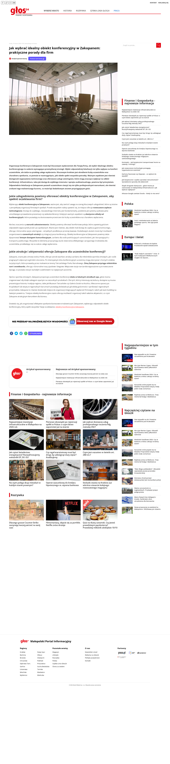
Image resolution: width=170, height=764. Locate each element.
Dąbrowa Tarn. (25, 664)
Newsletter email (91, 652)
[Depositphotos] (141, 653)
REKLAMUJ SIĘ (163, 3)
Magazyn (55, 652)
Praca (116, 10)
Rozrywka (81, 10)
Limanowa (23, 669)
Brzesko (23, 658)
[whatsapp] (26, 333)
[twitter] (16, 333)
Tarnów (40, 669)
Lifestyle (55, 655)
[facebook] (11, 333)
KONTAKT (153, 3)
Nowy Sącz (41, 652)
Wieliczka (40, 675)
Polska (128, 204)
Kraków (22, 652)
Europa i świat (134, 237)
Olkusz (39, 655)
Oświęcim (40, 658)
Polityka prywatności (92, 658)
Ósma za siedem (58, 666)
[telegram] (21, 333)
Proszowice (41, 664)
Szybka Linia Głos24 (99, 10)
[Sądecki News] (132, 653)
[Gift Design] (122, 657)
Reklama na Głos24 (92, 655)
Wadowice (41, 672)
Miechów (23, 672)
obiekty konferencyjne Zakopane (70, 307)
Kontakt (88, 661)
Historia (67, 10)
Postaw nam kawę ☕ (37, 59)
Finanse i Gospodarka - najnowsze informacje (41, 394)
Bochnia (23, 655)
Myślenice (23, 675)
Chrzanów (23, 661)
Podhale (40, 661)
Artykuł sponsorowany (19, 59)
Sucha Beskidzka (43, 666)
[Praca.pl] (122, 653)
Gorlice (22, 666)
